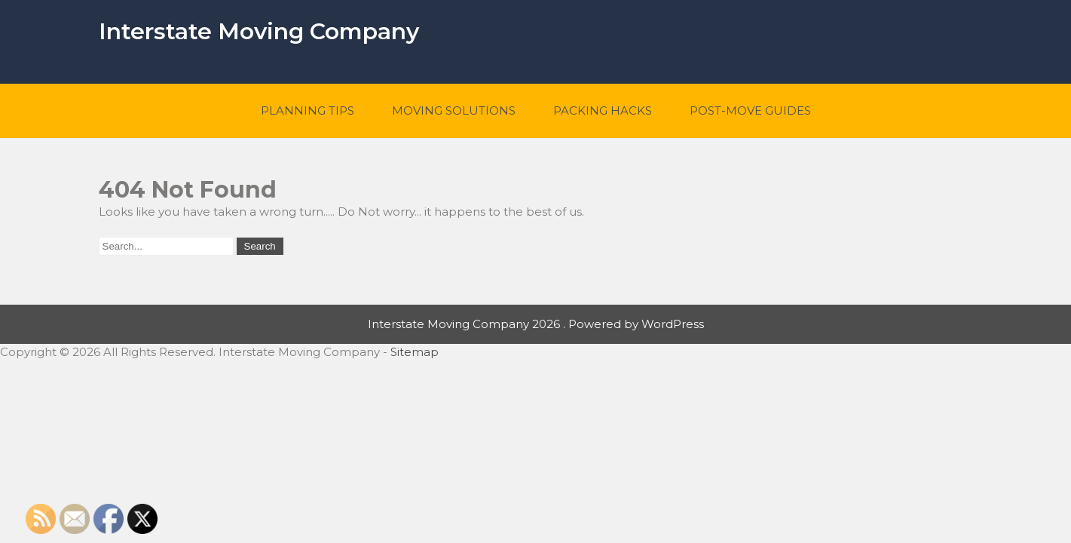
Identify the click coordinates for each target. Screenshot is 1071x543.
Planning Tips (307, 110)
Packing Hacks (602, 110)
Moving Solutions (454, 110)
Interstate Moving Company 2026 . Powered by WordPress (536, 324)
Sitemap (414, 352)
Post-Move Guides (750, 110)
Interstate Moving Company (259, 31)
